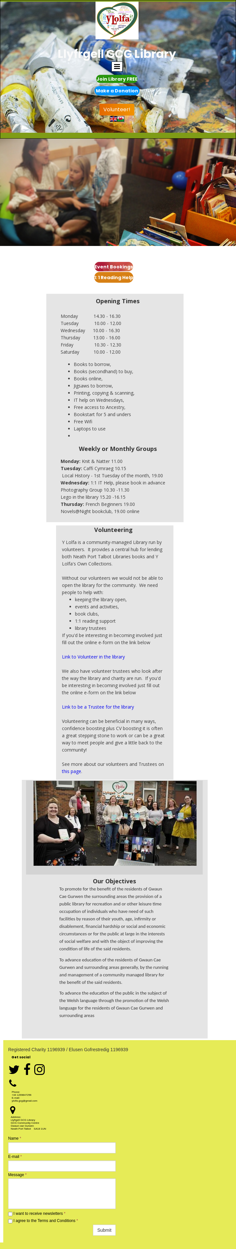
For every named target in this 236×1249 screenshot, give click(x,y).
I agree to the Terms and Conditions (43, 1221)
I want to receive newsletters (37, 1214)
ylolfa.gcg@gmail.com (24, 1100)
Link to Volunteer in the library (93, 657)
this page (71, 771)
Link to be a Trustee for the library (98, 707)
